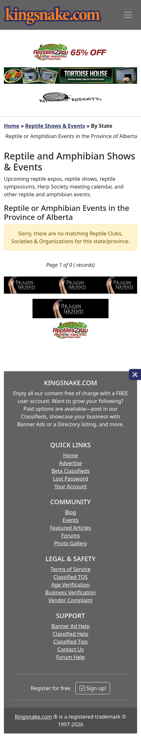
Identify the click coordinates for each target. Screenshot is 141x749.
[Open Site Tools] (135, 374)
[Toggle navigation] (128, 14)
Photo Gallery (70, 543)
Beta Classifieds (70, 470)
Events (70, 520)
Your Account (70, 486)
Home (11, 125)
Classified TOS (70, 577)
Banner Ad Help (70, 626)
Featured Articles (70, 527)
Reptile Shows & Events (55, 125)
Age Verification (70, 584)
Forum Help (70, 657)
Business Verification (70, 592)
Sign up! (93, 688)
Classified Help (70, 633)
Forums (70, 535)
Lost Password (70, 478)
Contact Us (70, 649)
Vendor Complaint (70, 600)
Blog (70, 512)
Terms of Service (71, 569)
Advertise (70, 463)
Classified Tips (70, 641)
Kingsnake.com (33, 716)
